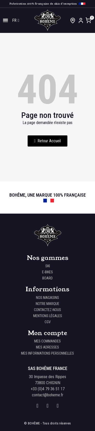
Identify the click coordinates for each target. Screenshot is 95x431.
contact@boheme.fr (47, 395)
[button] (48, 141)
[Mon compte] (81, 20)
